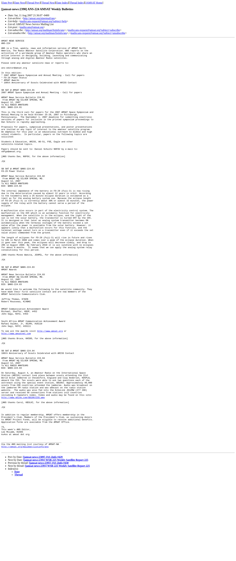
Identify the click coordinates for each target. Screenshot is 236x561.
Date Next (19, 2)
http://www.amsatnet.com (16, 392)
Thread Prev (33, 2)
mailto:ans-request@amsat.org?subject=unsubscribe (98, 33)
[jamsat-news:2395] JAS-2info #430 (49, 545)
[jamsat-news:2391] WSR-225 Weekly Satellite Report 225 (55, 542)
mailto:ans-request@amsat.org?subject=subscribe (94, 30)
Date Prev (7, 2)
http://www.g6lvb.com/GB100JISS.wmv (23, 469)
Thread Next (48, 2)
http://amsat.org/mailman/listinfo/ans (45, 30)
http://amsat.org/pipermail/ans (39, 18)
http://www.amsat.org (50, 389)
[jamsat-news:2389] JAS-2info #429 (43, 539)
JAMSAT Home (94, 2)
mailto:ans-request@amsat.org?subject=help (43, 21)
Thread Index (77, 2)
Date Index (62, 2)
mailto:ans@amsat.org (31, 27)
